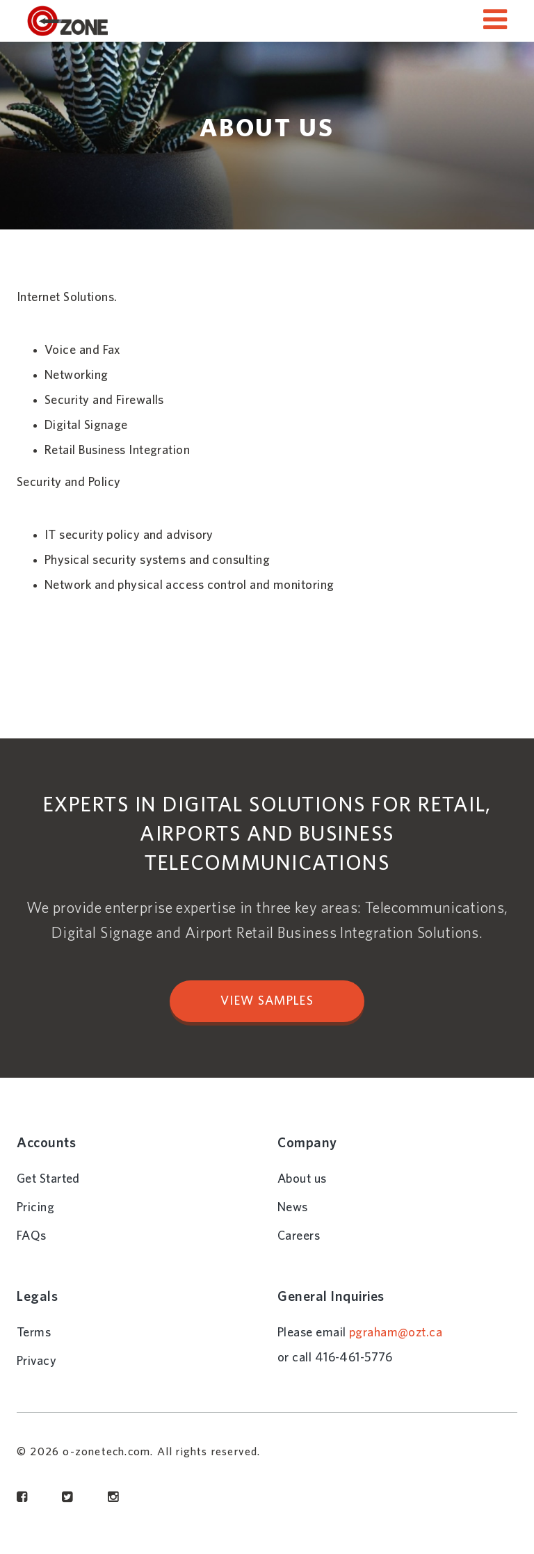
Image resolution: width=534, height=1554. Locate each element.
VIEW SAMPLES (267, 1001)
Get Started (48, 1179)
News (292, 1207)
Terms (34, 1333)
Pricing (35, 1207)
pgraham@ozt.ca (395, 1333)
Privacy (36, 1361)
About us (302, 1179)
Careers (298, 1236)
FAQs (32, 1236)
